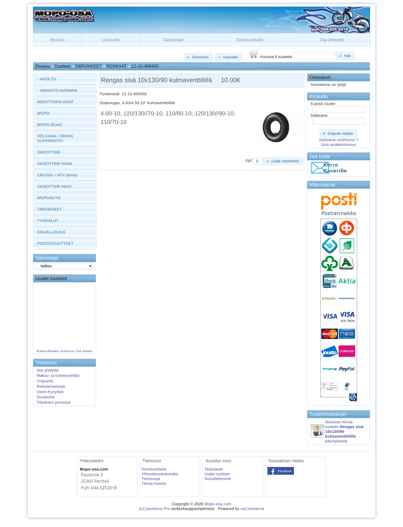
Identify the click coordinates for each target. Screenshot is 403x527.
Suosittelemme (217, 479)
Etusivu (57, 40)
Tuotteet (62, 66)
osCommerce (252, 509)
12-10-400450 (145, 66)
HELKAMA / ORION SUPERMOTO (55, 138)
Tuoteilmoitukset (327, 414)
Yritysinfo (45, 381)
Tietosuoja (150, 479)
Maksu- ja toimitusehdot (58, 375)
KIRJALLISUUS (51, 232)
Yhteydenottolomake (159, 474)
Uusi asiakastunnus (338, 144)
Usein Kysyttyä (50, 392)
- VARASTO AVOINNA (57, 90)
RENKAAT (116, 66)
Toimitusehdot (249, 40)
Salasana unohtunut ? (338, 140)
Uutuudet (111, 40)
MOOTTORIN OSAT (55, 102)
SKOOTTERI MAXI (54, 186)
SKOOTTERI (48, 152)
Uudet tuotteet (51, 278)
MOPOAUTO (49, 198)
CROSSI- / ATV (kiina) (57, 175)
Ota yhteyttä (332, 40)
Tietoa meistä (153, 483)
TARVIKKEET (88, 66)
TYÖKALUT (48, 221)
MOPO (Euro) (49, 125)
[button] (198, 57)
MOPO (43, 113)
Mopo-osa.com (218, 504)
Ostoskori (320, 77)
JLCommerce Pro (154, 509)
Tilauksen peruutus (54, 402)
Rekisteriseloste (51, 386)
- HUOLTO (46, 79)
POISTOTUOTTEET (55, 243)
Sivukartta (46, 397)
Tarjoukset (173, 40)
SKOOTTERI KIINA (54, 164)
